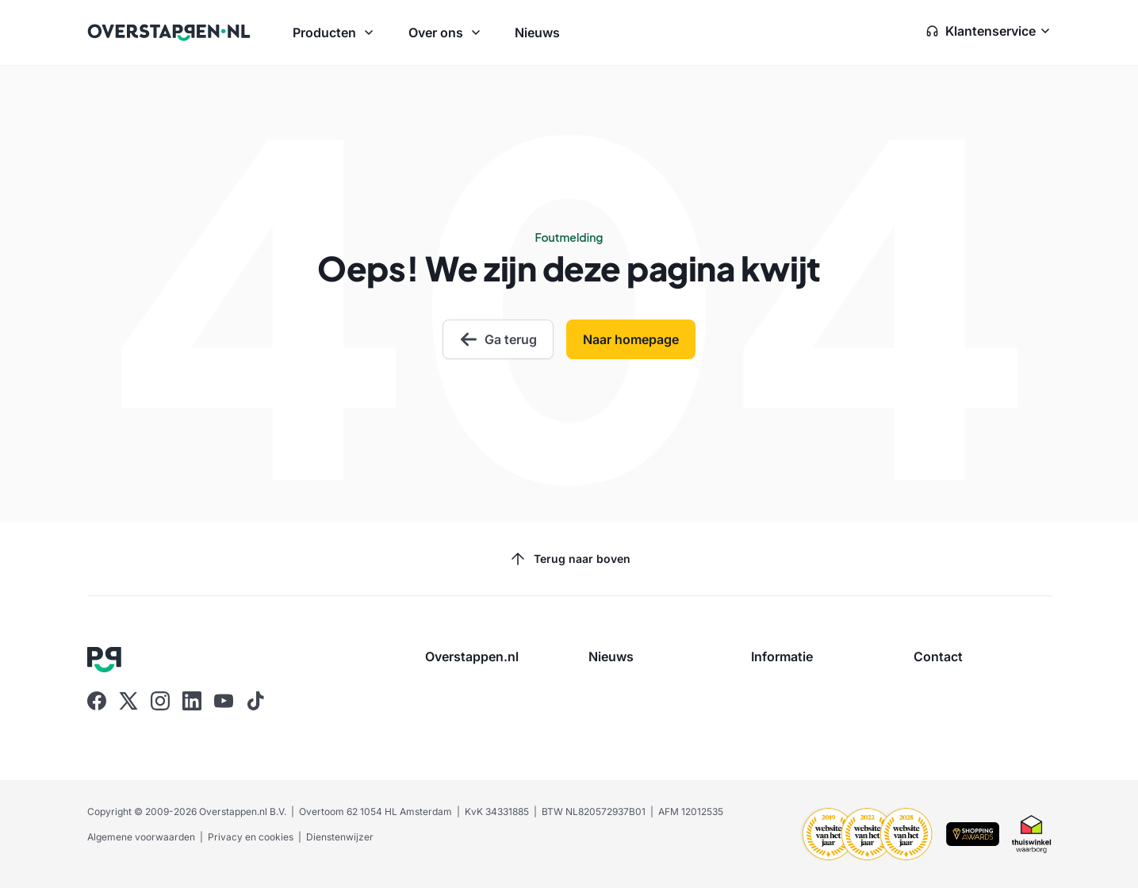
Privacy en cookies (250, 837)
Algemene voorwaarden (141, 837)
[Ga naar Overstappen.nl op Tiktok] (255, 700)
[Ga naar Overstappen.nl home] (169, 32)
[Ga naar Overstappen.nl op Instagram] (160, 700)
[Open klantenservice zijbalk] (988, 32)
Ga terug (498, 339)
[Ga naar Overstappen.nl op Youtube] (223, 701)
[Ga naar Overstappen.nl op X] (128, 700)
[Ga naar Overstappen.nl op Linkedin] (191, 700)
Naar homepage (631, 339)
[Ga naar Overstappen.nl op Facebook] (96, 700)
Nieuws (537, 32)
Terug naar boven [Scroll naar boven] (569, 558)
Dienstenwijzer (340, 837)
